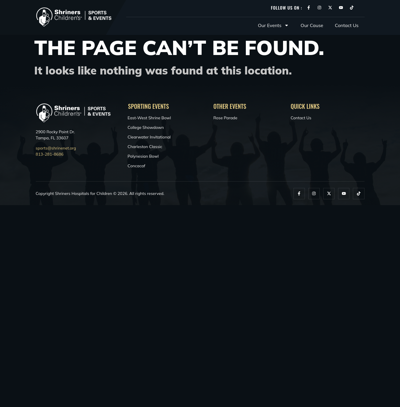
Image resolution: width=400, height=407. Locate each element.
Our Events (273, 25)
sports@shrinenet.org (56, 148)
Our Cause (312, 25)
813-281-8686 (50, 154)
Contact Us (346, 25)
